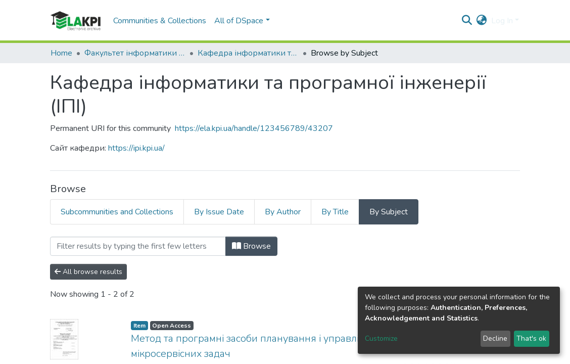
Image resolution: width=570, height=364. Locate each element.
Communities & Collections (159, 20)
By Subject (388, 211)
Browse (251, 246)
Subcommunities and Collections (117, 211)
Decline (495, 338)
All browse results (88, 272)
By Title (335, 211)
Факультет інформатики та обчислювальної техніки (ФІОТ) (134, 53)
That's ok (531, 338)
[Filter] (138, 246)
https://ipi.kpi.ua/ (136, 148)
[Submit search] (467, 21)
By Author (283, 211)
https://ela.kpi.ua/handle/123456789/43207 (254, 128)
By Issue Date (219, 211)
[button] (482, 21)
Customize (381, 338)
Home (61, 53)
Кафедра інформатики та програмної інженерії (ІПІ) (248, 53)
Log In (502, 20)
